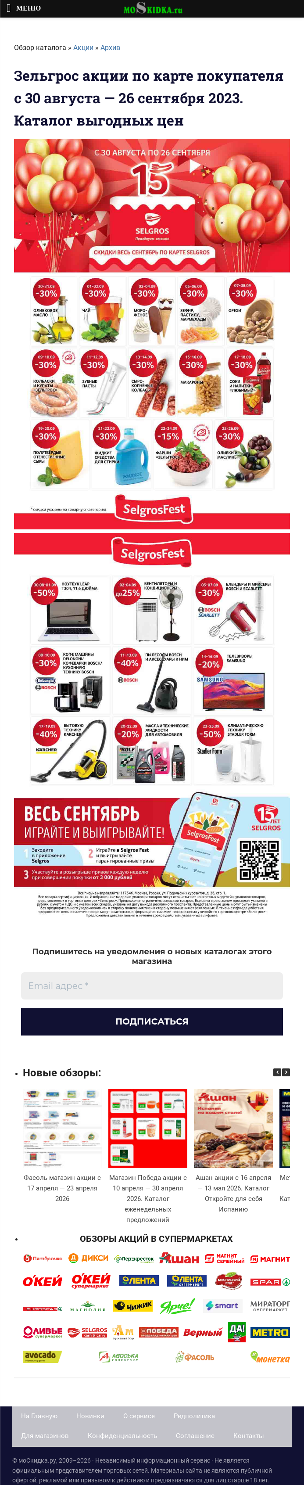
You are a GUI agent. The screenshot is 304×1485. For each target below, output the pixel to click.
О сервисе (139, 1416)
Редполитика (194, 1416)
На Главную (39, 1416)
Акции (83, 47)
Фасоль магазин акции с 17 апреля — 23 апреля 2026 (62, 1188)
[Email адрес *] (152, 986)
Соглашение (195, 1436)
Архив (110, 47)
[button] (286, 1072)
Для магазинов (45, 1436)
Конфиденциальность (122, 1436)
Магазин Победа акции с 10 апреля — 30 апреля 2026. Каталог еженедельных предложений (148, 1199)
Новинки (90, 1416)
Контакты (248, 1436)
